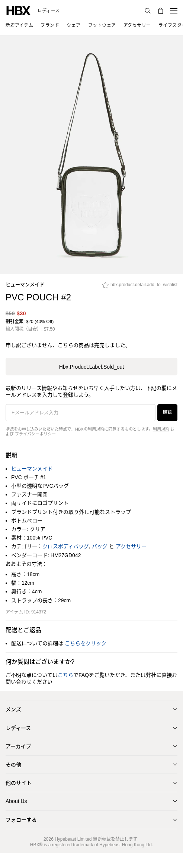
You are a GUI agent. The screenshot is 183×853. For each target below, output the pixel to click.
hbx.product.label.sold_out (91, 367)
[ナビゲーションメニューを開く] (173, 11)
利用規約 (161, 429)
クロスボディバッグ (65, 546)
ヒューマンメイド (25, 284)
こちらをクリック (85, 643)
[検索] (147, 11)
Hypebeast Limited (73, 839)
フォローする (21, 820)
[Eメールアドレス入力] (80, 412)
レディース (48, 11)
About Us (16, 801)
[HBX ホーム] (19, 10)
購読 (167, 412)
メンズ (13, 709)
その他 (13, 765)
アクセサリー (131, 546)
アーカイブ (18, 746)
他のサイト (19, 783)
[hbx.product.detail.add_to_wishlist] (139, 287)
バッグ (99, 546)
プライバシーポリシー (35, 434)
